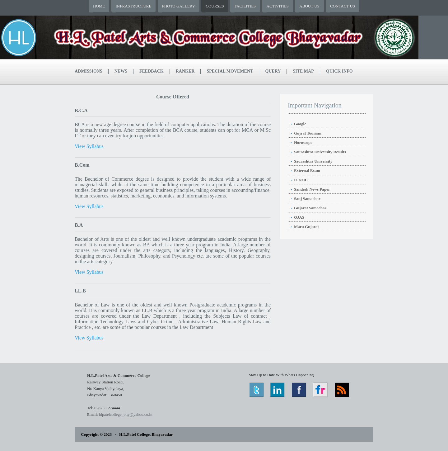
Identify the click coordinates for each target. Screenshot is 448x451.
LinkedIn (278, 389)
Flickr (321, 389)
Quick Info (339, 71)
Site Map (303, 71)
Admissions (88, 71)
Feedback (151, 71)
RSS (342, 389)
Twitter (256, 389)
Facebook (299, 389)
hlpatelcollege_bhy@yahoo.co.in (125, 414)
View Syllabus (89, 146)
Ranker (185, 71)
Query (273, 71)
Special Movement (230, 71)
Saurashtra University (313, 161)
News (120, 71)
